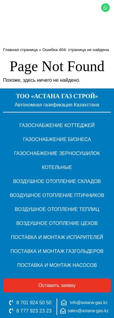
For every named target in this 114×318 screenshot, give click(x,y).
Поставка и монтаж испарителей (57, 237)
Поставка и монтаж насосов (57, 265)
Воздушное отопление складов (57, 181)
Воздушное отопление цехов (57, 223)
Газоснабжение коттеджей (57, 125)
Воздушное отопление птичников (57, 195)
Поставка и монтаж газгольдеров (57, 251)
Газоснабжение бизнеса (57, 139)
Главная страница (20, 49)
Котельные (57, 167)
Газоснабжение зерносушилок (57, 153)
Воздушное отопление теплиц (57, 209)
